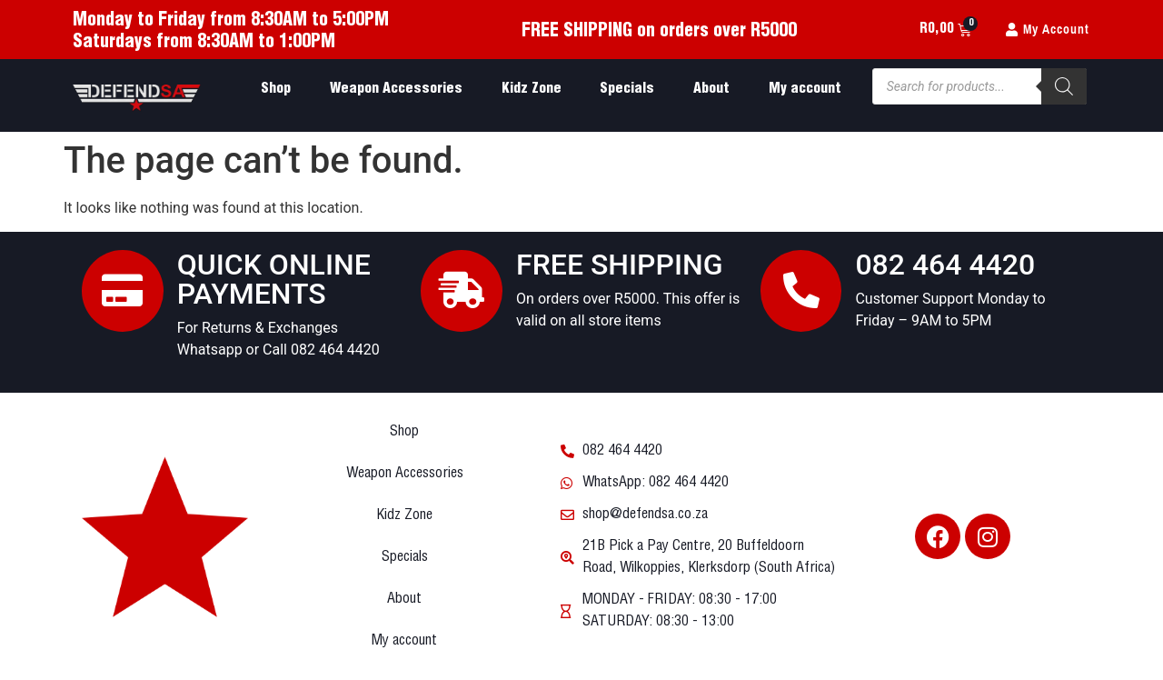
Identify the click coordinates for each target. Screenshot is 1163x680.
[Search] (1064, 86)
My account (805, 88)
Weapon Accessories (396, 88)
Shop (276, 88)
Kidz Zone (532, 88)
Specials (627, 88)
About (711, 88)
